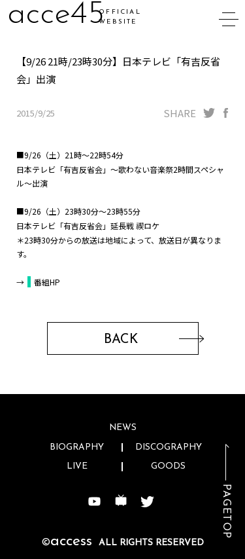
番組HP (47, 281)
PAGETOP (226, 511)
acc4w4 (58, 14)
